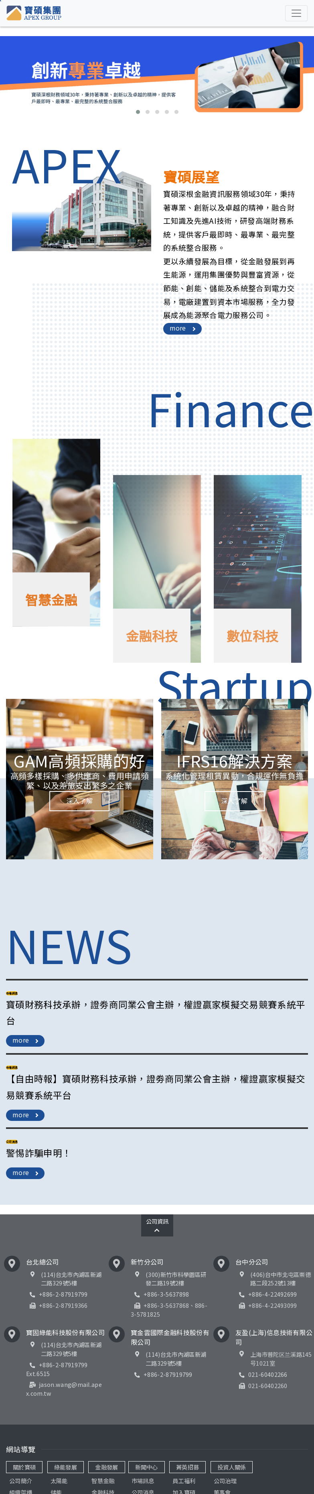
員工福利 (183, 1480)
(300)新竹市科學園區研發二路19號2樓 (176, 1278)
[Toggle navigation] (296, 13)
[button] (138, 112)
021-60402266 (261, 1374)
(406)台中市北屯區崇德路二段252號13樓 (280, 1278)
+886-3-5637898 (160, 1294)
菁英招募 (187, 1467)
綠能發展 (65, 1467)
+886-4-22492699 (266, 1294)
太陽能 (59, 1480)
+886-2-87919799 (57, 1294)
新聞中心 (146, 1467)
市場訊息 (143, 1480)
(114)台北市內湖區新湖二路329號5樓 (71, 1278)
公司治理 (225, 1480)
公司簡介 (20, 1480)
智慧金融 (102, 1480)
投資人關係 (231, 1467)
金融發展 (106, 1467)
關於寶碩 (24, 1467)
